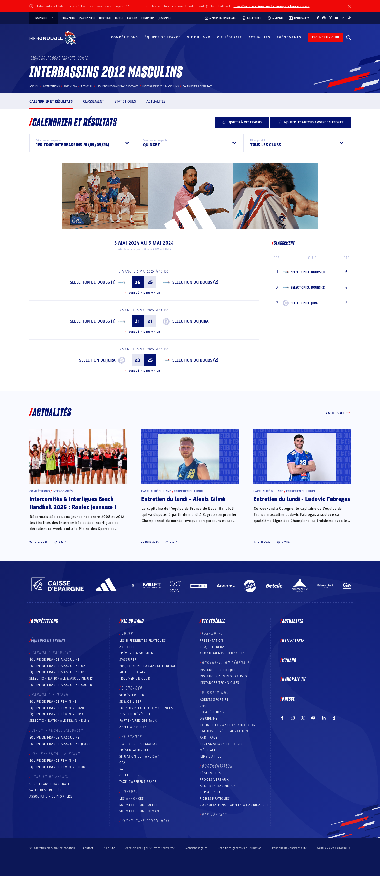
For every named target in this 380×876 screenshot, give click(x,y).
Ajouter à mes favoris (242, 122)
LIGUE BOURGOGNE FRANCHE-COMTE (117, 86)
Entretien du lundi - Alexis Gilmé (183, 499)
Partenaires (87, 18)
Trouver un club (134, 678)
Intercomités (63, 491)
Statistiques (125, 101)
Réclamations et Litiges (221, 744)
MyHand (289, 660)
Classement (93, 101)
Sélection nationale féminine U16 (59, 720)
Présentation (211, 640)
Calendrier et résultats (51, 101)
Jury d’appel (210, 756)
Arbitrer (127, 647)
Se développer (132, 695)
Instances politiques (219, 670)
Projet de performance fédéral (147, 666)
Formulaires (211, 792)
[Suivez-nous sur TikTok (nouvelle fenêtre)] (349, 17)
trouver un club (325, 37)
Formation (68, 18)
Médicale (208, 750)
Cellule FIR (129, 775)
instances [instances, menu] (44, 18)
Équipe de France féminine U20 (56, 708)
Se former (132, 737)
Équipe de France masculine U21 (58, 666)
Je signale (165, 18)
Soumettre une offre (138, 805)
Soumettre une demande (141, 811)
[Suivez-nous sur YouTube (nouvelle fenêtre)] (336, 17)
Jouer (128, 633)
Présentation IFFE (135, 750)
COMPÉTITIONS (212, 712)
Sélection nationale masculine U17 (61, 678)
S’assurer (128, 659)
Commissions (215, 692)
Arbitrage (209, 737)
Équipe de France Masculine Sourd (60, 685)
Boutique (105, 18)
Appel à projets (133, 727)
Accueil (34, 86)
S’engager (132, 688)
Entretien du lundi (188, 491)
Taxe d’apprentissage (138, 782)
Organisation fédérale (226, 663)
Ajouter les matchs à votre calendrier (311, 122)
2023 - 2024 (70, 86)
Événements (289, 37)
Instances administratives (223, 676)
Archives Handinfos (218, 786)
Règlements (210, 773)
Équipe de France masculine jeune (60, 744)
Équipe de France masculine (54, 659)
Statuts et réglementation (224, 731)
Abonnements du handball (224, 653)
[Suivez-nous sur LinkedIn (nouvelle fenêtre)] (343, 17)
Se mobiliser (130, 702)
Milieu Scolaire (133, 672)
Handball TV (294, 679)
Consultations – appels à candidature (234, 805)
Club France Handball (49, 784)
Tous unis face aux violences (146, 708)
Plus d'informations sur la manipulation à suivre (272, 6)
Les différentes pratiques (142, 640)
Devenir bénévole (135, 714)
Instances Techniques (219, 683)
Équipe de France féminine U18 (56, 714)
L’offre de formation (138, 744)
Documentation (217, 766)
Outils (119, 18)
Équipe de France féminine (53, 702)
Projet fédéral (213, 647)
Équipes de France (162, 37)
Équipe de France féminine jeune (58, 767)
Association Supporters (50, 796)
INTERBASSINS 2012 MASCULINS (160, 86)
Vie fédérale (229, 37)
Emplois (132, 18)
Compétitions (124, 37)
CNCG (204, 706)
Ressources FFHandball (146, 821)
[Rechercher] (348, 37)
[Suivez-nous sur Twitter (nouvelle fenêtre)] (330, 17)
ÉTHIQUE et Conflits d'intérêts (227, 725)
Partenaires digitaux (138, 720)
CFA (122, 763)
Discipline (208, 718)
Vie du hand (198, 37)
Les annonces (131, 798)
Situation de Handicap (139, 756)
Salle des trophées (46, 790)
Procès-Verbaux (214, 779)
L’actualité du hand (156, 491)
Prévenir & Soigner (136, 653)
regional (87, 86)
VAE (122, 769)
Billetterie (293, 641)
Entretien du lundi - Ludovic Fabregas (301, 499)
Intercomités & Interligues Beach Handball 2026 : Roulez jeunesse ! (72, 503)
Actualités (259, 37)
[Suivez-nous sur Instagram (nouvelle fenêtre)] (324, 17)
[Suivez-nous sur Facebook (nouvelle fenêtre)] (317, 17)
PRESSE (288, 699)
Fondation (148, 18)
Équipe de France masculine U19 (58, 672)
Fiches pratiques (215, 798)
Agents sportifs (214, 699)
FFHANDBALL (214, 633)
